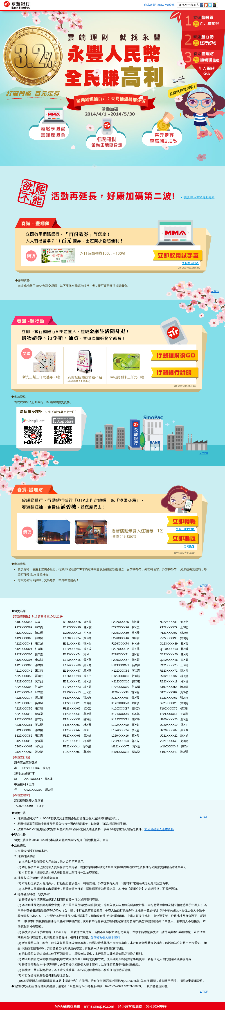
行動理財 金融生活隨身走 (106, 133)
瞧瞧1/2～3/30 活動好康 (199, 197)
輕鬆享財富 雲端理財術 (48, 123)
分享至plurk (206, 5)
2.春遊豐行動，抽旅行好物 (203, 40)
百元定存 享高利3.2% (162, 128)
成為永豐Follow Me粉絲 (159, 5)
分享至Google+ (214, 5)
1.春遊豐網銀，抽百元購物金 (197, 20)
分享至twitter (210, 5)
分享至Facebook (201, 5)
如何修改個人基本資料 (159, 829)
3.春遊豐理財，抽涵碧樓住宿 (202, 58)
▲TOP (215, 291)
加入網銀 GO (204, 72)
